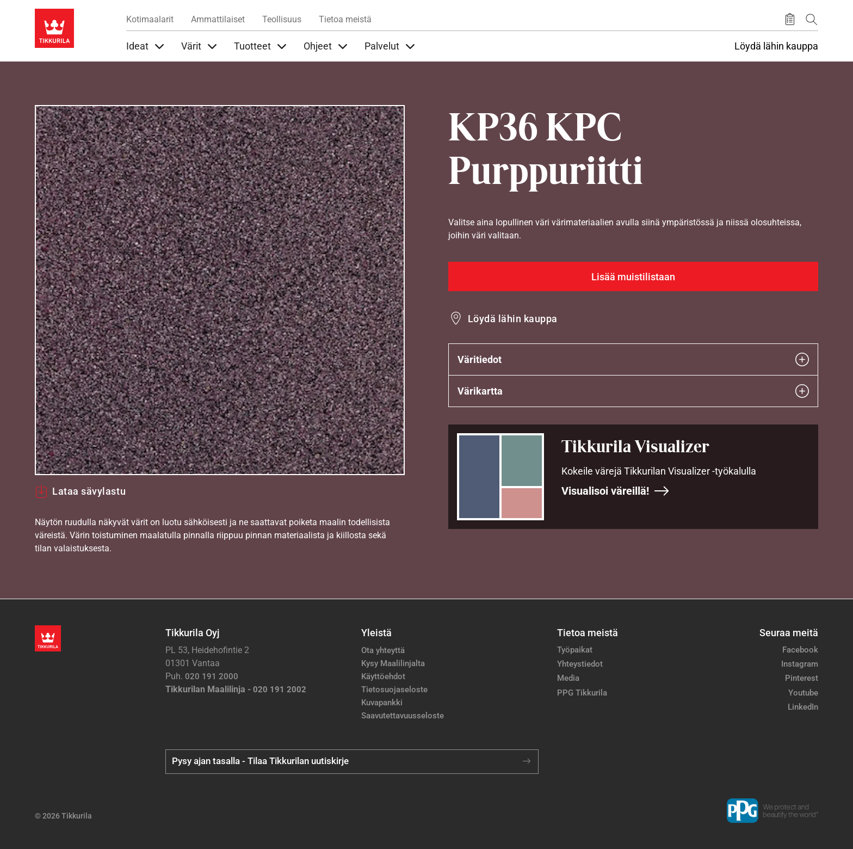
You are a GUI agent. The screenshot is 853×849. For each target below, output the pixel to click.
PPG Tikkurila (582, 693)
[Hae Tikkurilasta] (811, 19)
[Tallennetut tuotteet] (789, 19)
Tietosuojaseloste (394, 689)
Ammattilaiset (218, 19)
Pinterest (801, 678)
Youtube (803, 693)
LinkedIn (803, 707)
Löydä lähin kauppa (776, 46)
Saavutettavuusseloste (402, 716)
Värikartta (633, 391)
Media (568, 678)
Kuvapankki (382, 702)
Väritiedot (633, 359)
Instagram (799, 664)
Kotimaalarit (150, 19)
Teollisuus (281, 19)
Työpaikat (574, 650)
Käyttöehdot (383, 676)
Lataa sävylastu (80, 491)
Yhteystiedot (580, 664)
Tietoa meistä (345, 19)
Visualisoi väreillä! (615, 491)
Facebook (800, 650)
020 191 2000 (211, 676)
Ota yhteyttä (383, 650)
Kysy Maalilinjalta (393, 663)
